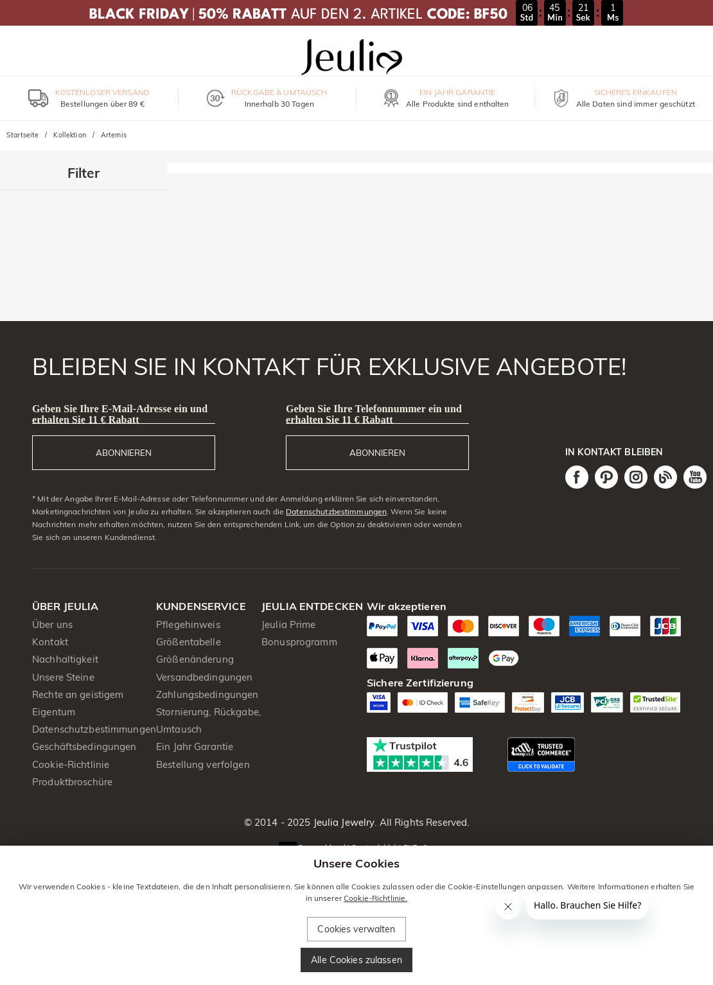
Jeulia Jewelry (342, 822)
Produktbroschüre (72, 782)
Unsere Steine (63, 677)
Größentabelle (188, 642)
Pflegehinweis (188, 624)
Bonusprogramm (299, 642)
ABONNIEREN (124, 453)
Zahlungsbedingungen (207, 694)
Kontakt (50, 642)
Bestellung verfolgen (203, 764)
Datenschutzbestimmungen (336, 511)
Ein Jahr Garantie (194, 746)
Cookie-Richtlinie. (375, 898)
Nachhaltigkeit (65, 659)
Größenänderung (195, 659)
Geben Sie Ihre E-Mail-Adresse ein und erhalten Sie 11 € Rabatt (119, 414)
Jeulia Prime (288, 624)
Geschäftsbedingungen (84, 746)
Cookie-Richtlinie (70, 764)
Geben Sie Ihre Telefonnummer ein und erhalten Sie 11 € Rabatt (374, 414)
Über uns (52, 624)
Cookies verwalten (356, 929)
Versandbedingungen (204, 677)
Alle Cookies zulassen (356, 960)
